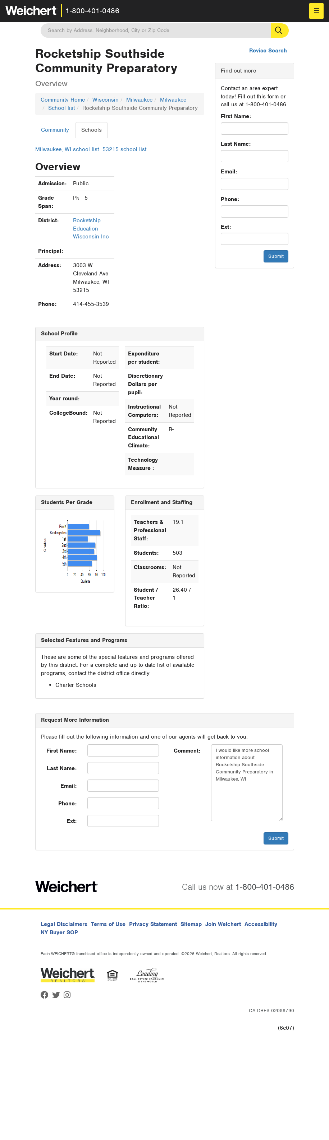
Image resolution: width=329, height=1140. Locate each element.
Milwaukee (139, 99)
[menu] (316, 11)
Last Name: (236, 144)
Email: (229, 171)
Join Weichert (223, 924)
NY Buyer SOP (59, 932)
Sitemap (191, 924)
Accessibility (261, 924)
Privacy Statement (153, 924)
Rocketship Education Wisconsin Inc (91, 229)
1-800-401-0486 (92, 10)
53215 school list (124, 149)
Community (55, 130)
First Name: (236, 116)
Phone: (230, 199)
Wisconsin (105, 99)
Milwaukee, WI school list (67, 149)
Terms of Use (108, 924)
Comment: (187, 750)
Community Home (63, 99)
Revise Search (268, 50)
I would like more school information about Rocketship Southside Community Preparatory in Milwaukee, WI (247, 782)
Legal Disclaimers (64, 924)
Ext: (226, 227)
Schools (91, 130)
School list (61, 108)
